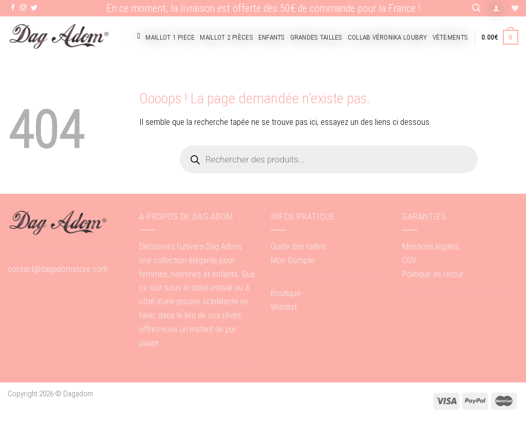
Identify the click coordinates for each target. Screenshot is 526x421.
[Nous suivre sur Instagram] (23, 8)
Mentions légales (430, 246)
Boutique (285, 293)
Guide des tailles (298, 246)
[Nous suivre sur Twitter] (34, 8)
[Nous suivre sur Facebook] (13, 8)
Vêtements (450, 37)
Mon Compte (292, 260)
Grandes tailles (316, 37)
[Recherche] (476, 8)
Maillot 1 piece (170, 37)
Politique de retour (433, 274)
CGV (409, 260)
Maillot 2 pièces (226, 37)
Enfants (271, 37)
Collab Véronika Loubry (387, 37)
